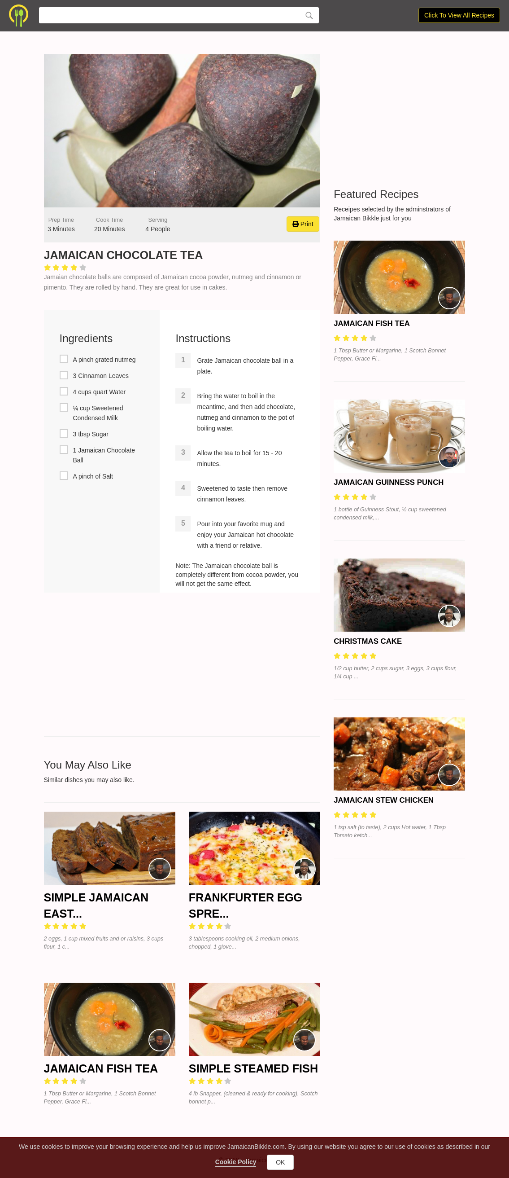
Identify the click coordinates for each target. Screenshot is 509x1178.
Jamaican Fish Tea (101, 1068)
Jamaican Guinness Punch (389, 482)
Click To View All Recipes (459, 15)
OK (280, 1162)
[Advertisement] (182, 664)
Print (302, 224)
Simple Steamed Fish (253, 1068)
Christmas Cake (368, 641)
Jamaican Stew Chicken (384, 800)
